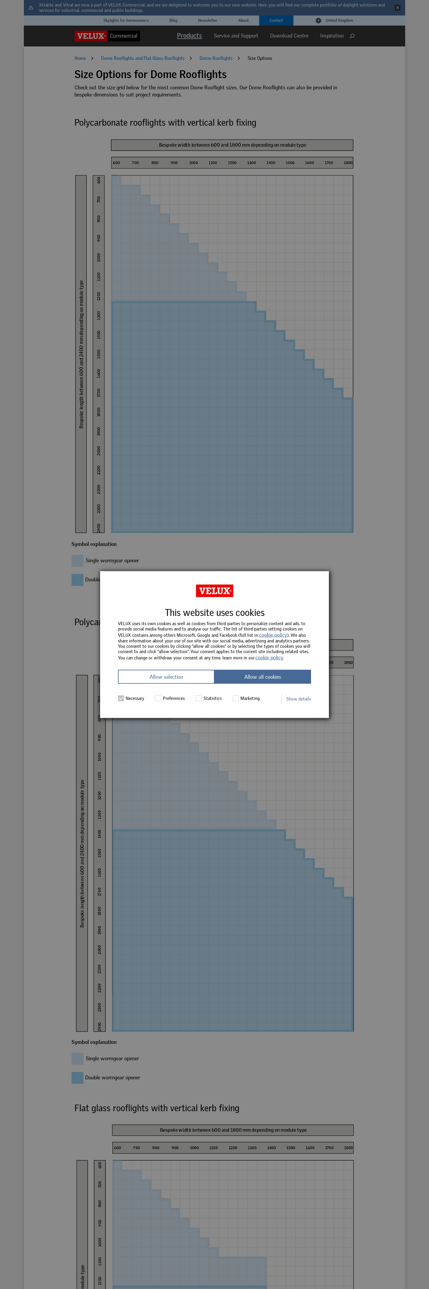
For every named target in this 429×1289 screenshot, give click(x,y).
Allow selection (166, 676)
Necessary (131, 698)
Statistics (209, 698)
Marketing (246, 698)
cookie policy (273, 635)
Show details (298, 698)
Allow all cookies (262, 676)
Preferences (170, 698)
